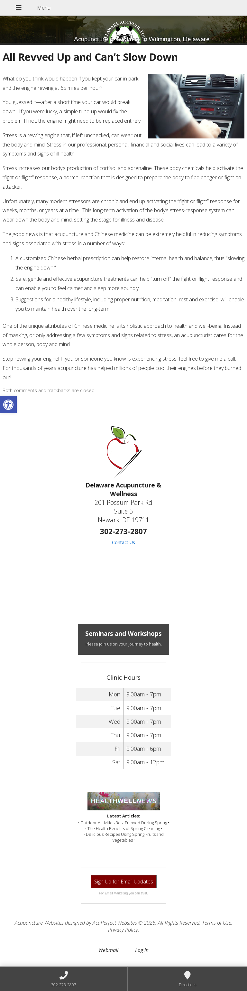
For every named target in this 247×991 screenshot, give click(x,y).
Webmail (108, 950)
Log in (142, 950)
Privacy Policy (123, 929)
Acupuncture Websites (39, 922)
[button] (8, 404)
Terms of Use (216, 922)
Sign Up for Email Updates (123, 881)
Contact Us (123, 542)
